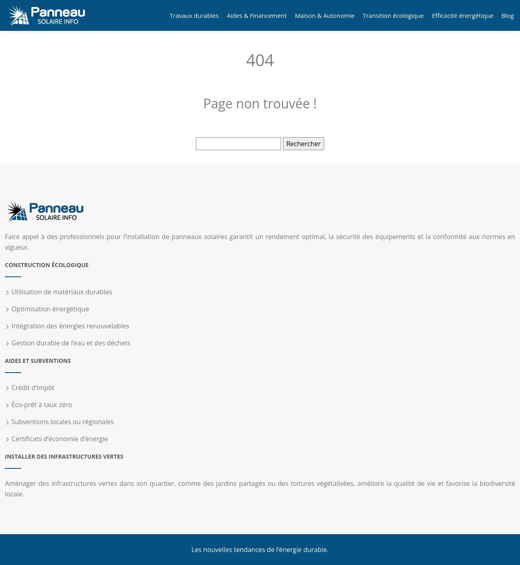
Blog (507, 15)
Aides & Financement (256, 15)
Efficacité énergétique (462, 15)
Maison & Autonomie (325, 15)
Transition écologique (393, 15)
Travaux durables (194, 15)
